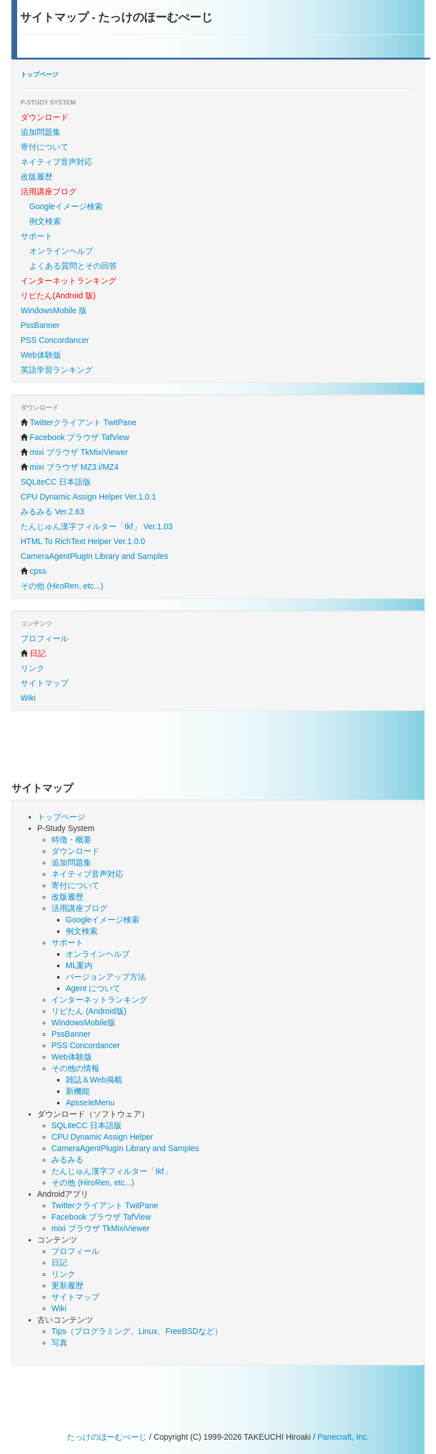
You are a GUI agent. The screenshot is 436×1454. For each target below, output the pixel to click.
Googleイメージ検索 (66, 206)
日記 (59, 1262)
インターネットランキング (99, 999)
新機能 (78, 1091)
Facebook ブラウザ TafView (75, 437)
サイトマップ (45, 683)
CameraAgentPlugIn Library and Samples (94, 556)
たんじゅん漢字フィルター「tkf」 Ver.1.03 (97, 526)
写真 (59, 1342)
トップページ (39, 74)
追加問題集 (41, 132)
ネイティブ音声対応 (57, 161)
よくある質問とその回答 (73, 265)
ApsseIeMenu (90, 1102)
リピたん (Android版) (88, 1011)
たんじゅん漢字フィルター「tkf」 (111, 1171)
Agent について (93, 988)
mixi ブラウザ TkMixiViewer (74, 452)
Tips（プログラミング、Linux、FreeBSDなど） (136, 1331)
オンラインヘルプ (61, 250)
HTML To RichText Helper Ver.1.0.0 (83, 541)
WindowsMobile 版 (54, 310)
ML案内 (79, 965)
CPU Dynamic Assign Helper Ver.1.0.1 (88, 496)
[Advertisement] (219, 748)
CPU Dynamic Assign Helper (102, 1136)
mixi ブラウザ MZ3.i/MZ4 (70, 467)
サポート (37, 236)
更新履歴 (67, 1285)
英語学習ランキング (57, 369)
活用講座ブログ (79, 908)
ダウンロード (75, 851)
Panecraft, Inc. (343, 1436)
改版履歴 (37, 176)
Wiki (28, 697)
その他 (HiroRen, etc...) (62, 585)
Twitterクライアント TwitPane (79, 422)
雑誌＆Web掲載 (94, 1079)
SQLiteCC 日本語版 (56, 481)
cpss (33, 571)
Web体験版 (41, 354)
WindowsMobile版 (83, 1022)
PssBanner (40, 325)
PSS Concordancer (55, 340)
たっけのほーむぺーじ (107, 1436)
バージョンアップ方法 (106, 976)
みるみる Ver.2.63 (52, 511)
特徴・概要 (71, 839)
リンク (33, 668)
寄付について (45, 146)
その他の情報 (75, 1068)
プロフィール (45, 638)
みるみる (67, 1159)
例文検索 (45, 221)
